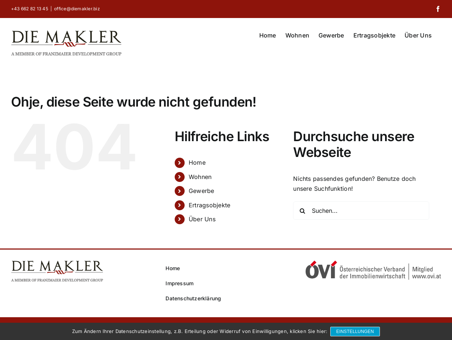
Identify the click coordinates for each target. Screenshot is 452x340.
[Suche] (302, 210)
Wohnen (200, 176)
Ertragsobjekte (209, 205)
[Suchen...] (361, 210)
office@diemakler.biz (77, 8)
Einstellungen (355, 331)
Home (197, 162)
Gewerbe (201, 190)
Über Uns (202, 219)
